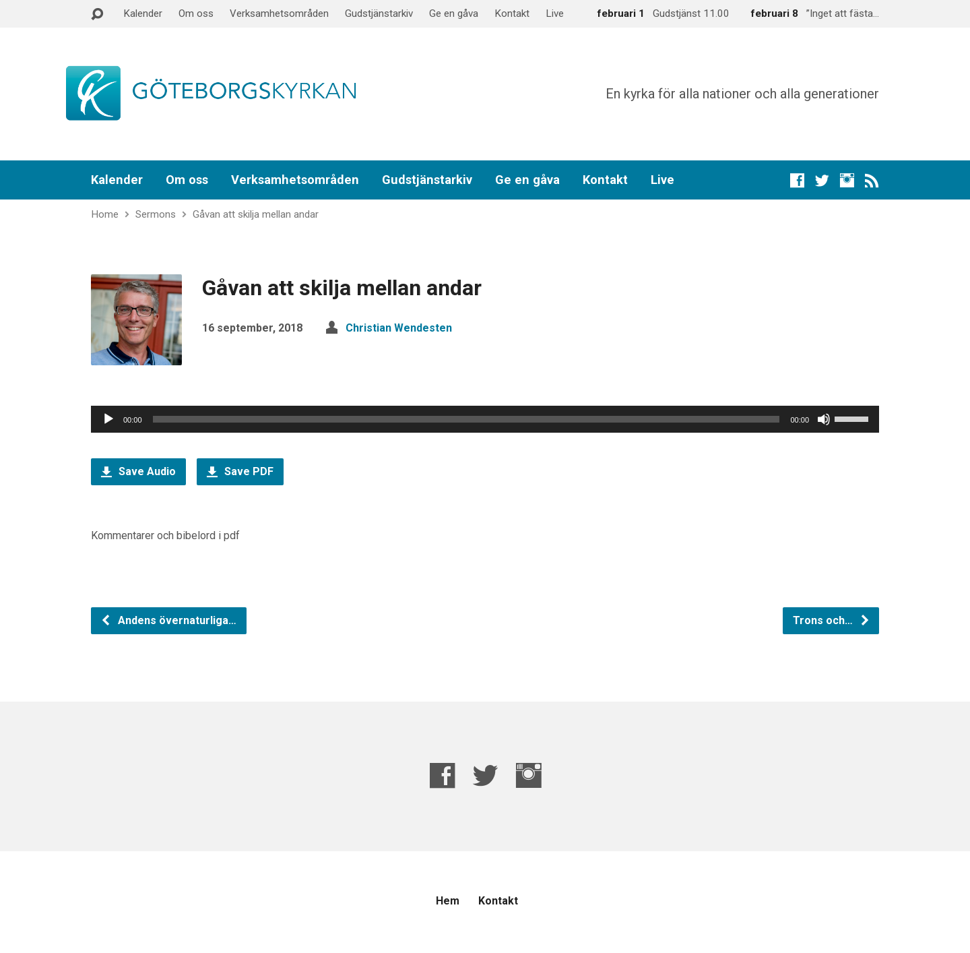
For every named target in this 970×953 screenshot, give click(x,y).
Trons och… (831, 620)
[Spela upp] (108, 419)
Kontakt (511, 13)
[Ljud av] (824, 419)
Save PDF (240, 471)
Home (105, 214)
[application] (485, 419)
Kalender (142, 13)
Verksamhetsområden (279, 13)
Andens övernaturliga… (168, 620)
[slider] (466, 419)
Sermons (155, 214)
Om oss (196, 13)
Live (555, 13)
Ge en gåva (453, 13)
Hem (447, 900)
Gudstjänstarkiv (379, 13)
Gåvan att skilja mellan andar (256, 214)
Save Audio (138, 471)
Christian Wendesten (399, 327)
